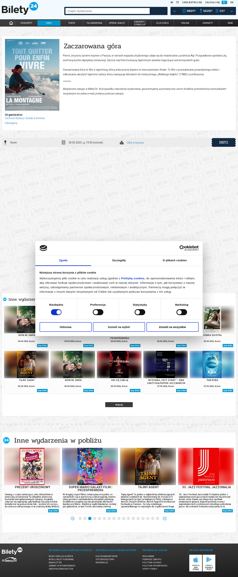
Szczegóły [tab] (119, 260)
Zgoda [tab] (63, 260)
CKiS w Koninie (135, 142)
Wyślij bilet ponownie (61, 559)
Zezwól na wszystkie (172, 327)
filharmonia (94, 23)
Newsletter (55, 562)
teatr (71, 23)
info (223, 142)
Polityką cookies (133, 278)
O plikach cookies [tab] (175, 260)
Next (165, 518)
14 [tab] (143, 519)
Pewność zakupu (151, 559)
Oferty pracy (149, 569)
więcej (119, 404)
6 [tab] (104, 519)
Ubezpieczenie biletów (61, 569)
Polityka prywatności (154, 566)
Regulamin (148, 556)
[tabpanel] (32, 481)
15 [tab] (148, 519)
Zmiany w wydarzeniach (62, 566)
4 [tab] (95, 519)
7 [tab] (109, 519)
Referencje (102, 562)
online (185, 23)
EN (231, 2)
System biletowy (105, 559)
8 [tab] (114, 519)
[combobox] (107, 11)
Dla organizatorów (107, 556)
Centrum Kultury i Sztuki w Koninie (25, 118)
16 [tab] (153, 519)
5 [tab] (100, 519)
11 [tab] (129, 519)
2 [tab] (85, 519)
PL (224, 2)
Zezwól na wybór (119, 327)
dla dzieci (162, 23)
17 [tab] (158, 519)
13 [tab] (138, 519)
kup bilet (42, 345)
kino (49, 23)
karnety (208, 23)
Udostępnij (11, 123)
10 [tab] (124, 519)
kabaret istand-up (140, 23)
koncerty (26, 23)
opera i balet (117, 23)
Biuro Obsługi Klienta (61, 556)
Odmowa (65, 327)
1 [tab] (80, 519)
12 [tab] (133, 519)
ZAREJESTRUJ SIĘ (192, 2)
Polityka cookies (151, 562)
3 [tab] (90, 519)
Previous (72, 518)
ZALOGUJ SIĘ (212, 2)
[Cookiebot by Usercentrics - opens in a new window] (182, 248)
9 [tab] (119, 519)
